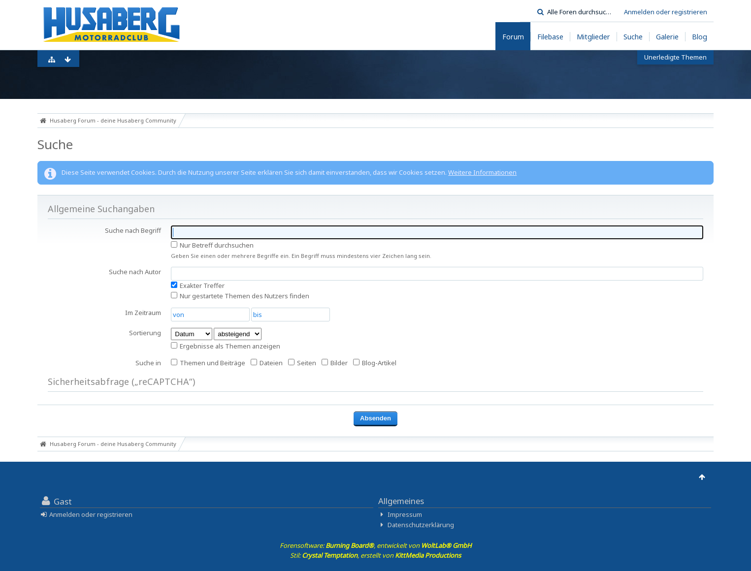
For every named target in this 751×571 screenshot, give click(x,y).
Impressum (405, 514)
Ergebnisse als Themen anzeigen (225, 346)
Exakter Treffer (198, 285)
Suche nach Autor (135, 271)
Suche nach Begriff (133, 230)
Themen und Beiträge (208, 362)
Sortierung (145, 332)
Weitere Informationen (482, 172)
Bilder (335, 362)
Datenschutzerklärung (421, 524)
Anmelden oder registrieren (665, 11)
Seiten (302, 362)
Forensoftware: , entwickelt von (376, 545)
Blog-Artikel (374, 362)
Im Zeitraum (143, 312)
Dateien (267, 362)
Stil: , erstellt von (375, 555)
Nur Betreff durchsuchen (212, 245)
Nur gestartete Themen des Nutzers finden (240, 295)
